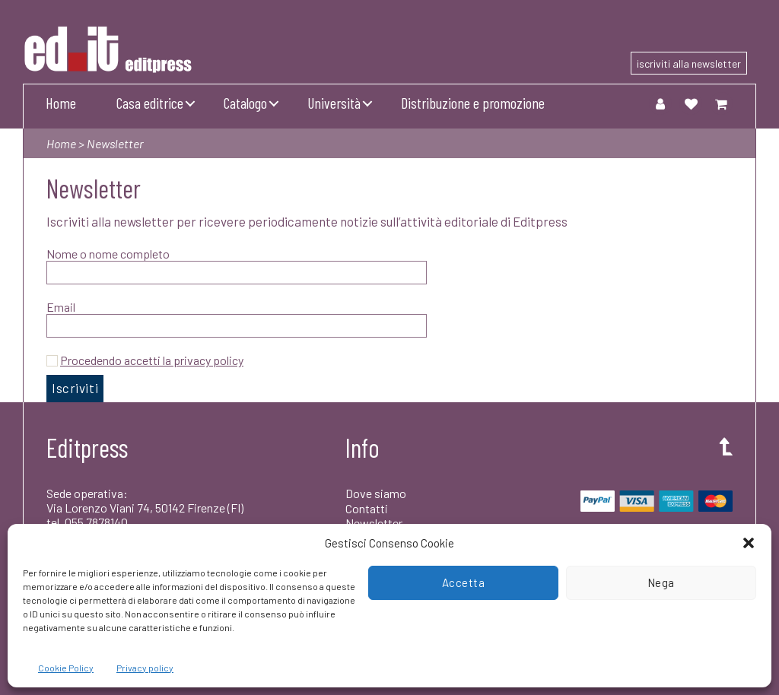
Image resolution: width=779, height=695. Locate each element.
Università (334, 103)
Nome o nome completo (108, 253)
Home (61, 103)
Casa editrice (149, 103)
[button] (748, 543)
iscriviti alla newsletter (689, 63)
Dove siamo (375, 493)
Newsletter (373, 523)
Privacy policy (144, 667)
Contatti (366, 508)
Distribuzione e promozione (473, 103)
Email (60, 307)
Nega (661, 582)
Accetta (463, 582)
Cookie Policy (66, 667)
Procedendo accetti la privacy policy (151, 360)
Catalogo (245, 103)
